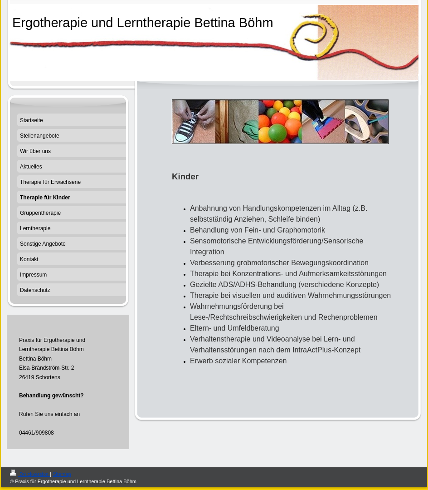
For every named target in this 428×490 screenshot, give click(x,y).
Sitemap (62, 474)
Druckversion (30, 474)
